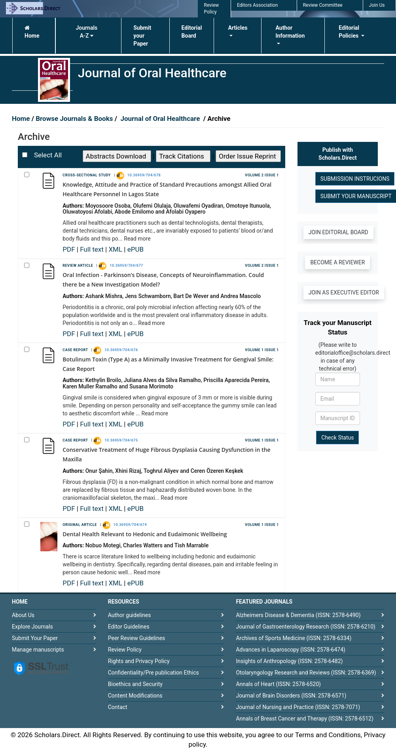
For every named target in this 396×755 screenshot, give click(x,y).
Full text (92, 249)
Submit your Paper (142, 36)
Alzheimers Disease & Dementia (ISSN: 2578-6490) (298, 615)
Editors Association (257, 5)
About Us (23, 615)
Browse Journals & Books (74, 118)
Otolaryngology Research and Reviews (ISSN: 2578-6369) (306, 672)
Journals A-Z (86, 32)
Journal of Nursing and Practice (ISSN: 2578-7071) (298, 707)
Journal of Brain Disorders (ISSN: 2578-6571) (291, 695)
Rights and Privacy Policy (139, 661)
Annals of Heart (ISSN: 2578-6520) (278, 684)
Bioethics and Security (135, 684)
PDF (70, 249)
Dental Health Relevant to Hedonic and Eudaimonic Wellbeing (145, 534)
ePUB (135, 249)
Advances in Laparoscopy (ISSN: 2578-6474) (290, 649)
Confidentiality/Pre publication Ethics (153, 672)
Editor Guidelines (129, 626)
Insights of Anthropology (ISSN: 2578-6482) (289, 661)
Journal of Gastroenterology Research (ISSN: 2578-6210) (305, 626)
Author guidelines (129, 615)
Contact (117, 707)
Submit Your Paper (35, 638)
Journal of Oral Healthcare (161, 118)
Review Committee (323, 5)
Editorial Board (192, 32)
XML (116, 249)
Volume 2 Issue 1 (262, 175)
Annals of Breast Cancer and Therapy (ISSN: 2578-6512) (304, 718)
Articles (237, 28)
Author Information (290, 32)
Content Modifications (135, 695)
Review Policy (125, 649)
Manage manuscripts (38, 649)
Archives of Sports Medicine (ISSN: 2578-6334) (293, 638)
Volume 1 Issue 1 (262, 350)
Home (32, 32)
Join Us (377, 5)
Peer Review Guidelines (136, 638)
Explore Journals (32, 626)
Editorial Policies (349, 32)
